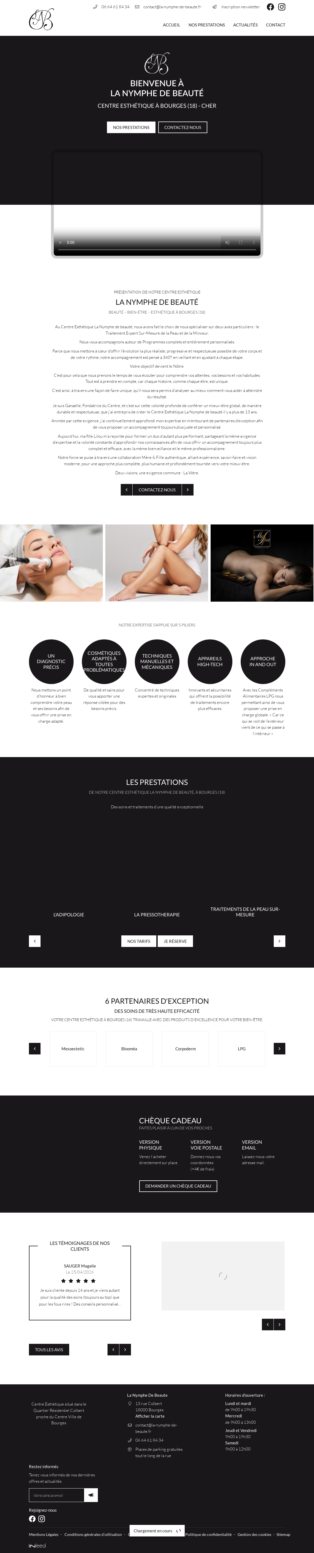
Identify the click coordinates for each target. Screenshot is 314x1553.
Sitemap (283, 1534)
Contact (275, 24)
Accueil (171, 24)
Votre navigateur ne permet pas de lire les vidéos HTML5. (157, 204)
